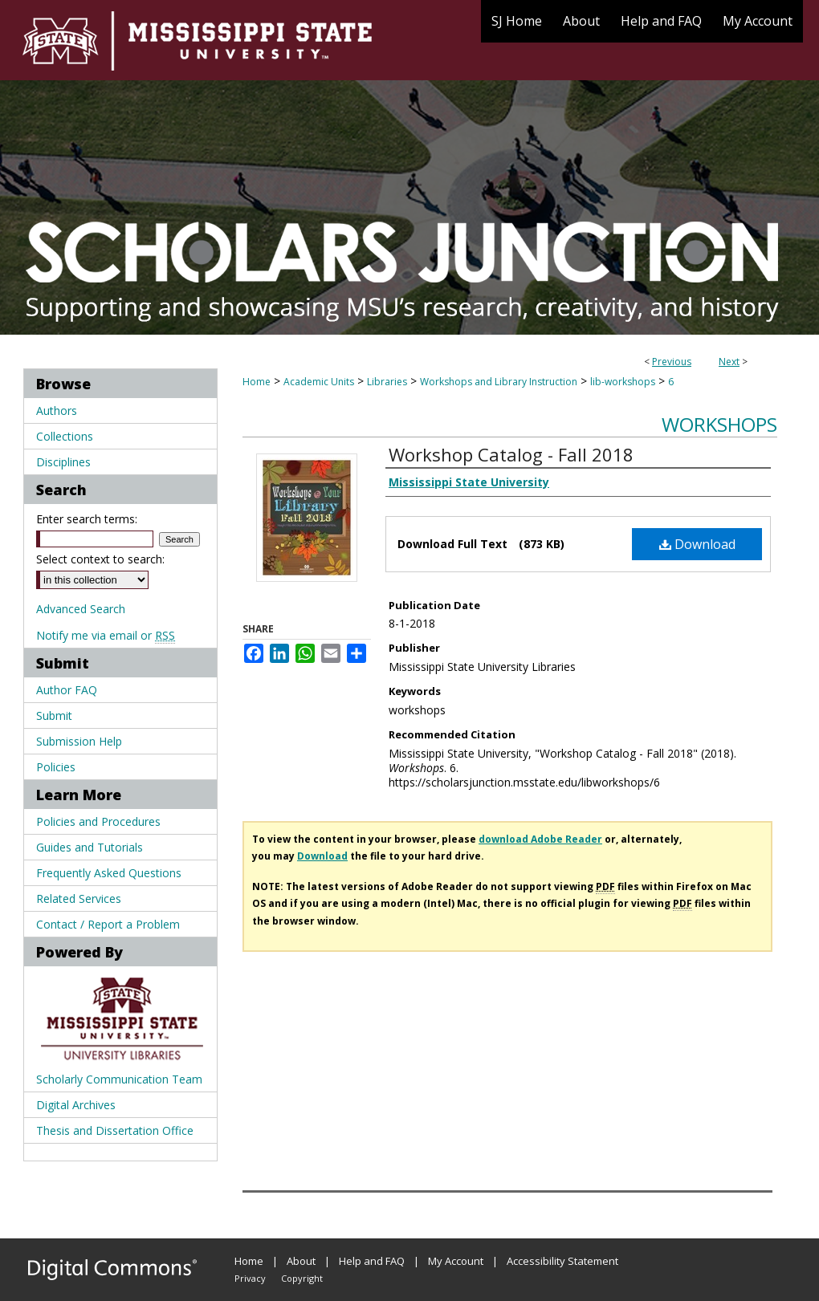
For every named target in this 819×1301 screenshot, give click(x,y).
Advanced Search (80, 608)
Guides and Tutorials (89, 847)
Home (256, 381)
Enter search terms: (86, 518)
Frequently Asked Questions (108, 872)
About (301, 1261)
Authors (56, 410)
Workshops (719, 424)
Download (697, 544)
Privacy (250, 1278)
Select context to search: (100, 559)
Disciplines (63, 462)
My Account (455, 1261)
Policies (55, 767)
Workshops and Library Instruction (498, 381)
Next (729, 361)
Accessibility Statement (562, 1261)
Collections (64, 436)
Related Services (78, 898)
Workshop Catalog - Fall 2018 (511, 454)
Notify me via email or (105, 635)
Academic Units (318, 381)
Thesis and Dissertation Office (115, 1130)
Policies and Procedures (98, 821)
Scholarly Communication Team (119, 1079)
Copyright (302, 1278)
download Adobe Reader (540, 839)
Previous (671, 361)
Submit (54, 715)
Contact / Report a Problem (108, 924)
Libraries (387, 381)
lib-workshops (622, 381)
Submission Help (79, 741)
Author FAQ (66, 689)
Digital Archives (76, 1104)
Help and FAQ (372, 1261)
